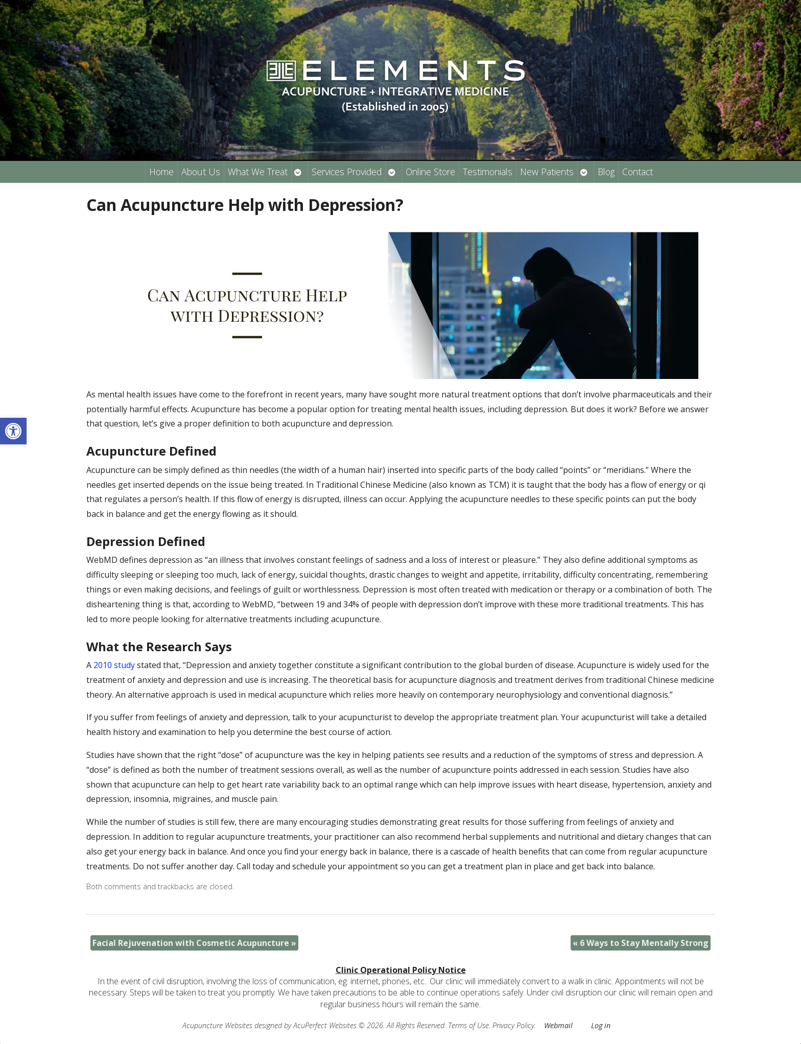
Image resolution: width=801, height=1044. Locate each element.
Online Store (430, 171)
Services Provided (347, 171)
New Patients (547, 171)
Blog (606, 171)
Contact (637, 171)
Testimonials (487, 171)
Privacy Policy (513, 1025)
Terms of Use (468, 1025)
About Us (200, 171)
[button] (13, 431)
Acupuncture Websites (217, 1025)
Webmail (558, 1025)
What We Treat (258, 171)
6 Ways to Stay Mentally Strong (641, 942)
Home (161, 171)
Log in (600, 1025)
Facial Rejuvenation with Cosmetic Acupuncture (194, 942)
